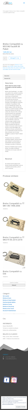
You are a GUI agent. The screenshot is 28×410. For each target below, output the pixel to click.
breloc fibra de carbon (13, 68)
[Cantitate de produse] (5, 58)
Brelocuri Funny (7, 304)
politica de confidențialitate (7, 404)
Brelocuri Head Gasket (9, 300)
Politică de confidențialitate (9, 330)
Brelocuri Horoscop (8, 306)
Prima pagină (6, 11)
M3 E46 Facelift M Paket (14, 69)
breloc (11, 66)
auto (8, 66)
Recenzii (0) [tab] (7, 78)
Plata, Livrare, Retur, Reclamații (11, 336)
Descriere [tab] (6, 76)
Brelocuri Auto (12, 11)
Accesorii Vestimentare (9, 310)
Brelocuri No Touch (8, 308)
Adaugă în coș (14, 58)
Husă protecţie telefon (9, 302)
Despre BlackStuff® (8, 326)
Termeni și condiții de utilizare (10, 328)
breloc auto (17, 66)
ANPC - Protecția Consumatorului (11, 338)
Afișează (14, 285)
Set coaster (6, 296)
